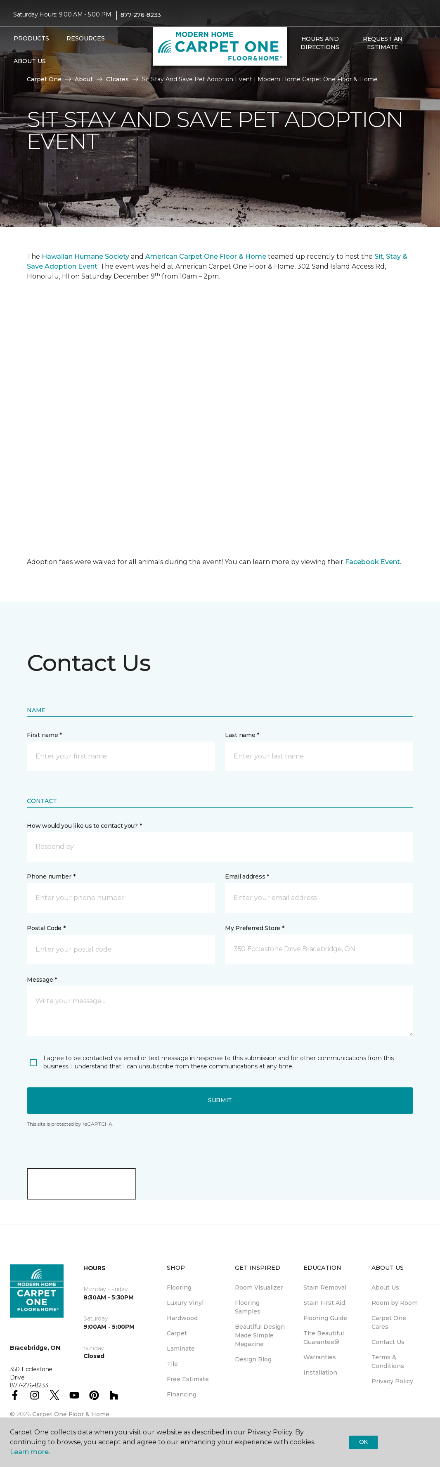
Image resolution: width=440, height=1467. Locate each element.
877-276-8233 (141, 15)
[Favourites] (305, 65)
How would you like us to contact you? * (84, 826)
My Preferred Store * (254, 928)
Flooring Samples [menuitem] (247, 1307)
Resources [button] (85, 38)
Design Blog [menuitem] (253, 1359)
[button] (295, 65)
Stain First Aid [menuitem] (324, 1302)
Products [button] (31, 38)
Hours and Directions (319, 43)
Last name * (242, 735)
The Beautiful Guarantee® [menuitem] (323, 1338)
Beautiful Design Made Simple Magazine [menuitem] (260, 1335)
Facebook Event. (373, 562)
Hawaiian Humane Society (85, 256)
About (84, 79)
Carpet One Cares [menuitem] (388, 1322)
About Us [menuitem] (385, 1287)
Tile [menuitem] (172, 1364)
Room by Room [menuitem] (394, 1302)
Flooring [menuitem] (179, 1287)
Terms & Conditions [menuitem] (387, 1362)
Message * (42, 980)
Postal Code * (46, 928)
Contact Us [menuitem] (388, 1342)
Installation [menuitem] (320, 1372)
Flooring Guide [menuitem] (325, 1318)
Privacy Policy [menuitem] (392, 1381)
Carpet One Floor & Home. (71, 1414)
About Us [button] (30, 61)
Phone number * (51, 876)
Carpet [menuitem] (177, 1333)
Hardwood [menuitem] (182, 1318)
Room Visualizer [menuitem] (259, 1287)
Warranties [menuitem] (319, 1357)
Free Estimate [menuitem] (188, 1379)
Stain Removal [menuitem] (324, 1287)
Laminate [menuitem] (181, 1348)
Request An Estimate (382, 43)
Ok (363, 1442)
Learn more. (30, 1452)
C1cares (117, 79)
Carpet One (44, 79)
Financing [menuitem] (181, 1394)
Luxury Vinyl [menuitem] (185, 1302)
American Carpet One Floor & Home (205, 256)
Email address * (247, 876)
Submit (220, 1100)
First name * (44, 735)
